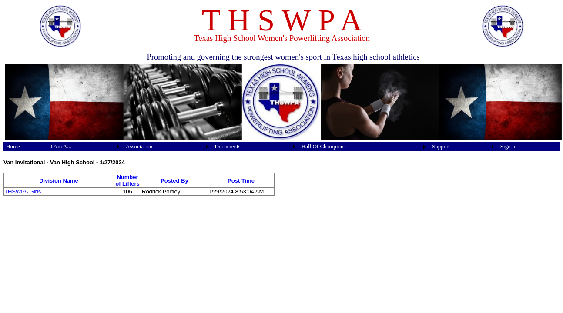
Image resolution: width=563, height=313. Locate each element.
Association (139, 146)
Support (441, 146)
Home (13, 146)
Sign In (508, 146)
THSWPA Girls (22, 191)
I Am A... (60, 146)
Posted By (174, 180)
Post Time (241, 180)
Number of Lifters (127, 180)
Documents (227, 146)
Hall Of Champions (324, 146)
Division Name (58, 180)
